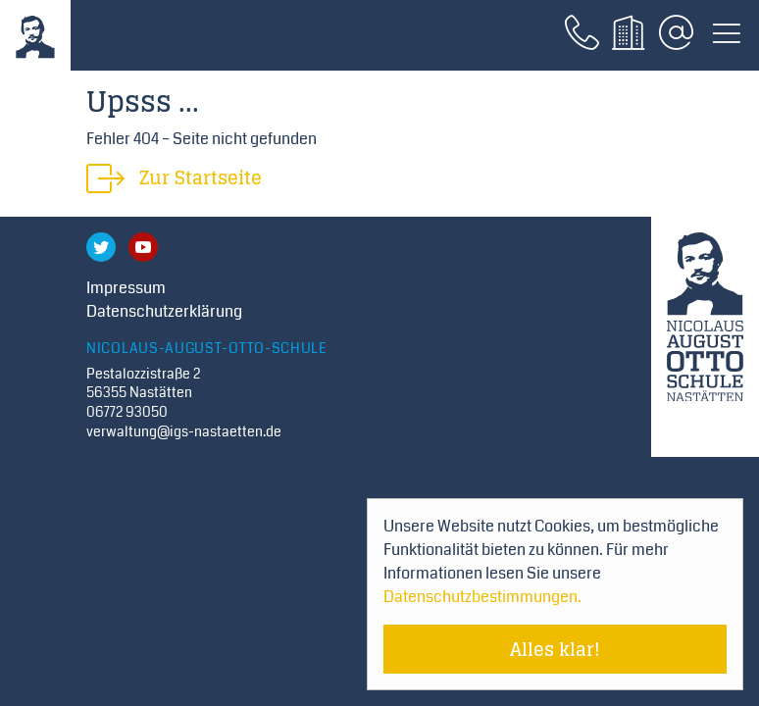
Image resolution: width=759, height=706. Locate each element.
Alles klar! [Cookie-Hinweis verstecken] (555, 649)
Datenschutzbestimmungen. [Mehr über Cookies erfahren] (482, 596)
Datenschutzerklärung (164, 311)
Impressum (126, 288)
